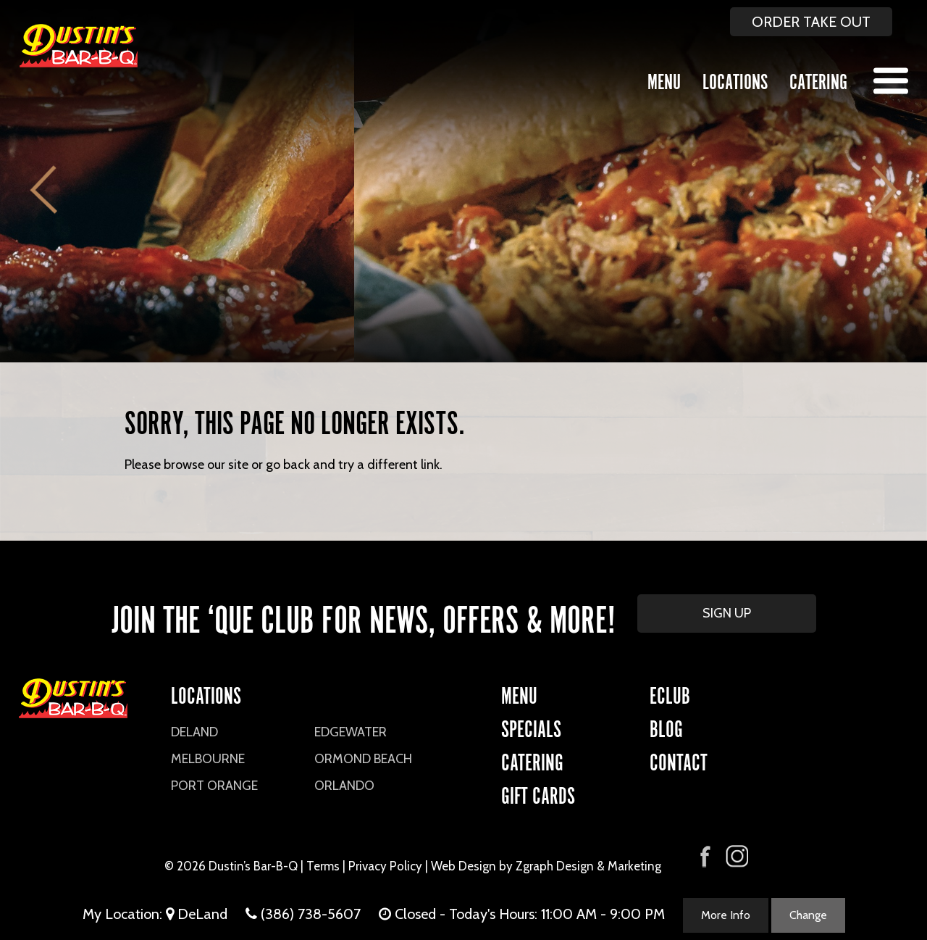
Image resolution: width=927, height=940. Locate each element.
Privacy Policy (385, 866)
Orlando (344, 786)
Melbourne (208, 759)
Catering (818, 79)
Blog (666, 726)
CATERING (532, 760)
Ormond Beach (363, 759)
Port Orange (214, 786)
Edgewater (350, 732)
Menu (664, 79)
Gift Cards (538, 793)
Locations (735, 79)
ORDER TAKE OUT (811, 21)
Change (808, 915)
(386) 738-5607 (311, 914)
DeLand (194, 732)
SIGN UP (726, 613)
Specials (531, 726)
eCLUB (670, 693)
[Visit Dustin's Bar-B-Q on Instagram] (736, 856)
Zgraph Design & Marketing (588, 866)
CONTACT (679, 760)
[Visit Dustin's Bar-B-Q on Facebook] (705, 855)
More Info (725, 915)
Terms (323, 866)
